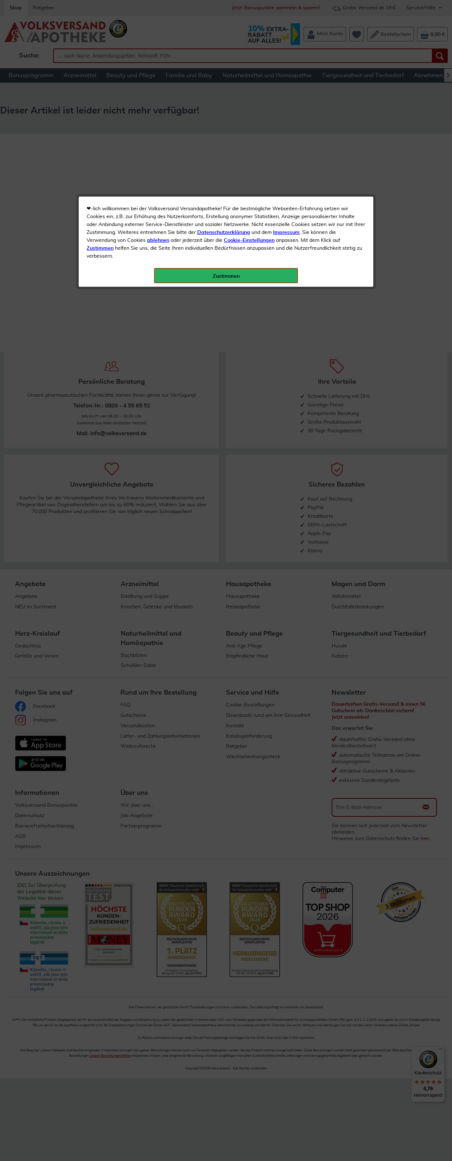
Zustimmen (100, 177)
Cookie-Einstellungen (249, 169)
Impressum (286, 161)
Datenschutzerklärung (223, 161)
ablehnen (158, 169)
